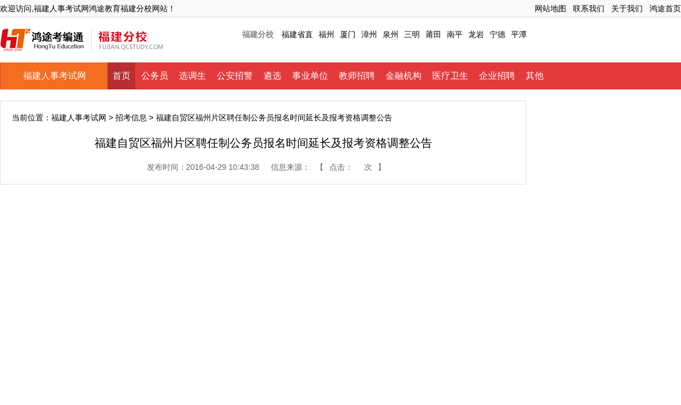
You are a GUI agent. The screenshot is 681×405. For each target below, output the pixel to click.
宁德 (497, 34)
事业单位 (310, 75)
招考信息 (131, 117)
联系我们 (588, 8)
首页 (122, 75)
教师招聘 (357, 75)
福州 (326, 34)
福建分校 (258, 34)
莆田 (433, 34)
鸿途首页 (665, 8)
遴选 (272, 75)
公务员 (154, 75)
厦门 (348, 34)
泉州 (390, 34)
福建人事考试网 (54, 75)
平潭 (519, 34)
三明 (412, 34)
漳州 (369, 34)
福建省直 (297, 34)
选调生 (192, 75)
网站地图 (550, 8)
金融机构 (404, 75)
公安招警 (235, 75)
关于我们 (627, 8)
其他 (535, 75)
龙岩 (476, 34)
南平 (455, 34)
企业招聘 (497, 75)
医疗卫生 (450, 75)
